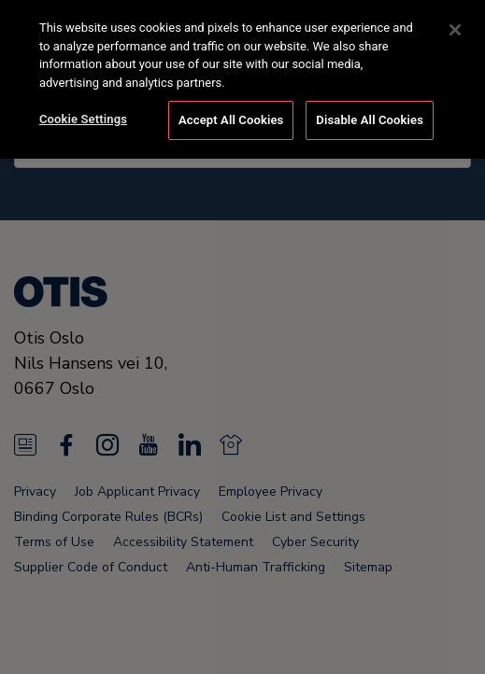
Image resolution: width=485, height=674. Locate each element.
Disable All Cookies (369, 115)
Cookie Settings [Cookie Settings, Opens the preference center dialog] (83, 114)
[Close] (455, 25)
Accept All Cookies (230, 115)
